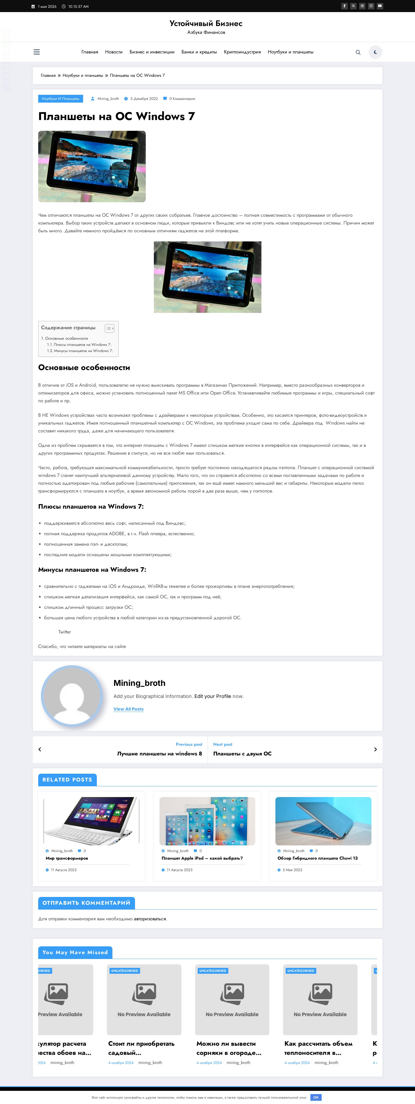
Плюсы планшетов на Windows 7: (82, 344)
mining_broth (108, 98)
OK (316, 1097)
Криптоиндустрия (242, 51)
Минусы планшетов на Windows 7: (83, 350)
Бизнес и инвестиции (151, 51)
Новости (113, 51)
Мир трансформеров (67, 858)
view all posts (128, 709)
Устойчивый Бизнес (206, 23)
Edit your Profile (212, 696)
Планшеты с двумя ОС (242, 754)
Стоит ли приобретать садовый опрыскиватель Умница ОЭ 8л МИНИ (162, 1048)
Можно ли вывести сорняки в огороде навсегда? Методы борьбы (245, 1048)
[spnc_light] (375, 52)
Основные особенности (66, 338)
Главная (89, 51)
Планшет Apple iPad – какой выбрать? (202, 858)
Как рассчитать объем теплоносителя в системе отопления (338, 1048)
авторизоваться (150, 918)
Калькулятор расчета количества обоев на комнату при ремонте (73, 1048)
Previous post (189, 744)
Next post (222, 744)
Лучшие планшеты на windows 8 (159, 754)
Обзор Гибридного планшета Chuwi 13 (318, 858)
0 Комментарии (182, 98)
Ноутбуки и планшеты (290, 51)
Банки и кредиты (199, 51)
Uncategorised (56, 970)
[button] (107, 329)
